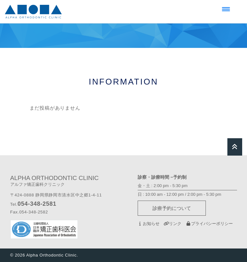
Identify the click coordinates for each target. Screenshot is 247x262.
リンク (172, 223)
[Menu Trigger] (226, 9)
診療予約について (171, 208)
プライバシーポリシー (209, 223)
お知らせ (149, 223)
